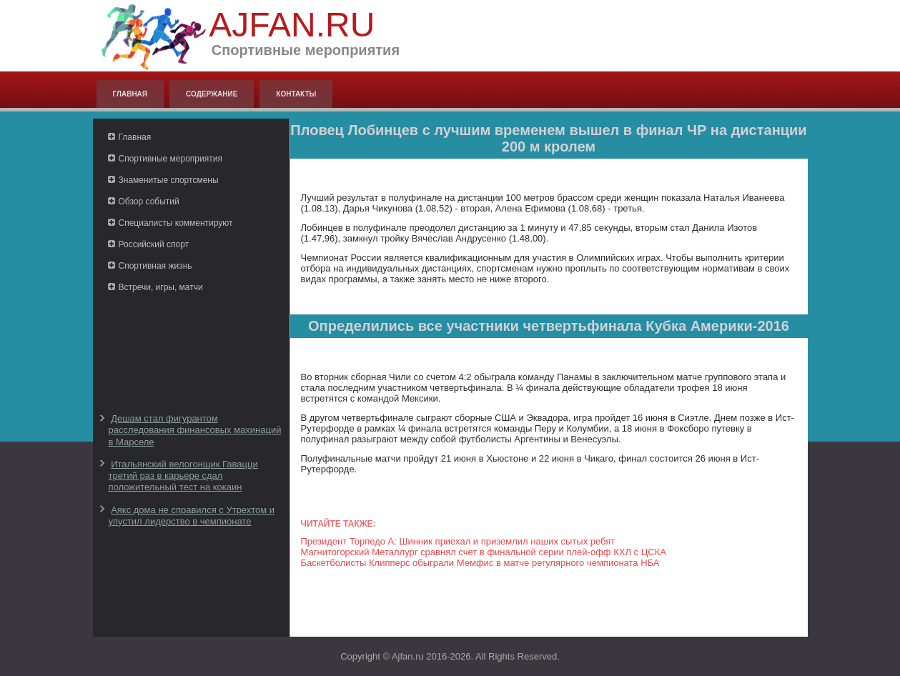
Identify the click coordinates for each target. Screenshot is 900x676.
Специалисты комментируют (176, 223)
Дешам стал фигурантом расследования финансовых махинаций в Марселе (195, 430)
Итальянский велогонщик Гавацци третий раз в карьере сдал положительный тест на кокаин (183, 476)
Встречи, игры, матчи (161, 287)
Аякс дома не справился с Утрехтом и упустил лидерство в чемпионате (192, 515)
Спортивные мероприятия (170, 159)
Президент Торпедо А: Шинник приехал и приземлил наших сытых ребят (458, 541)
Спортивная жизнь (155, 266)
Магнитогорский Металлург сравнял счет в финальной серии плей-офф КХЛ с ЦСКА (483, 552)
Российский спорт (154, 244)
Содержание (211, 94)
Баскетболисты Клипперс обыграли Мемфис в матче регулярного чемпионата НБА (480, 562)
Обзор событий (149, 202)
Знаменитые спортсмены (169, 180)
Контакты (296, 94)
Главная (130, 94)
